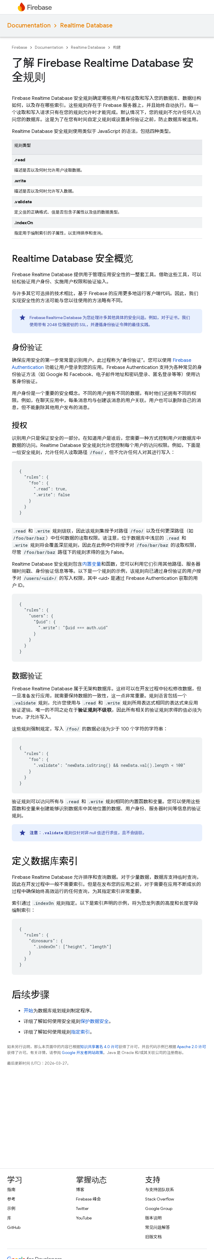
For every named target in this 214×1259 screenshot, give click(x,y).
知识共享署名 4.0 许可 (99, 1046)
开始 (28, 1011)
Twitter (82, 1208)
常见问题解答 (157, 1227)
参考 (11, 1199)
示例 (11, 1208)
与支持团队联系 (159, 1189)
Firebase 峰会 (88, 1199)
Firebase (19, 47)
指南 (11, 1189)
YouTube (84, 1218)
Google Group (158, 1208)
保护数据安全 (94, 1021)
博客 (80, 1189)
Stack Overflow (159, 1199)
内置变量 (91, 564)
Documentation (29, 25)
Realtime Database (86, 25)
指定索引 (80, 1032)
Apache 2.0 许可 (191, 1046)
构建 (117, 47)
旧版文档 (153, 1237)
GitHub (13, 1227)
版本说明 (153, 1218)
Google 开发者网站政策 (82, 1052)
